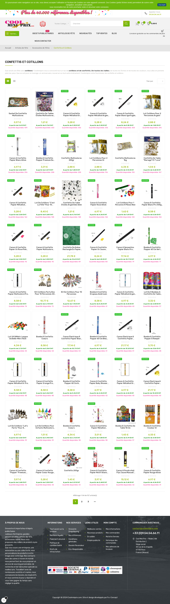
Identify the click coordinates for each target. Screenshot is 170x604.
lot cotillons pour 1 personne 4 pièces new (125, 204)
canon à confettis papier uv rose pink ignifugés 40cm (18, 248)
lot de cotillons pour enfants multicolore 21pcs (44, 427)
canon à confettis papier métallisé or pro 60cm (18, 382)
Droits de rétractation (55, 550)
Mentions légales (56, 535)
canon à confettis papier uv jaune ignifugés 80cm (98, 248)
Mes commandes (113, 533)
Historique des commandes (112, 541)
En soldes (91, 537)
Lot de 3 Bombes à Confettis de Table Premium (152, 293)
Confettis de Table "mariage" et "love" (152, 159)
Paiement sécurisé (57, 539)
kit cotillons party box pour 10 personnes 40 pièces (45, 293)
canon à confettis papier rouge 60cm (152, 472)
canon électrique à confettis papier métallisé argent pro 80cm (125, 338)
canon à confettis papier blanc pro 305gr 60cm (152, 204)
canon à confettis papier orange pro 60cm (44, 382)
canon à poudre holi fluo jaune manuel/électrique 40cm (125, 472)
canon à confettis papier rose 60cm (98, 204)
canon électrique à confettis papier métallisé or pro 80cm (152, 382)
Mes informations (113, 529)
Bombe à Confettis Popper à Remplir (152, 338)
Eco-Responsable (76, 549)
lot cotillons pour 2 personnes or (98, 159)
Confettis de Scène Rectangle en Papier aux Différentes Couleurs (72, 248)
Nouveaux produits (95, 533)
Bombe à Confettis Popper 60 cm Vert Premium (152, 248)
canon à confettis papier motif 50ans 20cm (98, 472)
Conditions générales (73, 540)
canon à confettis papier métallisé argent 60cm (125, 293)
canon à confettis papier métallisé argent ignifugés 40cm (98, 115)
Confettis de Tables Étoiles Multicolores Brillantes (45, 115)
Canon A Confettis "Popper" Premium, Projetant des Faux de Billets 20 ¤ (18, 472)
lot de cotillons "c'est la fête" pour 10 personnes (45, 204)
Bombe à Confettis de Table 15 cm (125, 427)
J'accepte (162, 5)
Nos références (75, 535)
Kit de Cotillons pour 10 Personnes (71, 293)
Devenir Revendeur (76, 545)
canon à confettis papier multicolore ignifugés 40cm (44, 248)
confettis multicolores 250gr (71, 159)
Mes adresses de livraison (112, 548)
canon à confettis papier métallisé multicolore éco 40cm (98, 427)
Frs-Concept (112, 597)
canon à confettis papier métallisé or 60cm (125, 382)
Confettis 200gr (71, 471)
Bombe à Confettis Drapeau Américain (98, 293)
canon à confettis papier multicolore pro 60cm (18, 293)
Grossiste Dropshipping (74, 530)
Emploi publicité (93, 540)
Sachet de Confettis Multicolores (18, 115)
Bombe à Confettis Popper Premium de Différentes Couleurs (44, 159)
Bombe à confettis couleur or (152, 427)
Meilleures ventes (94, 529)
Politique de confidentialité (56, 544)
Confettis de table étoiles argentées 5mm (71, 204)
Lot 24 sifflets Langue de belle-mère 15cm (18, 338)
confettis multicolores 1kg (125, 159)
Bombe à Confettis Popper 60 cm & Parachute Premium (71, 382)
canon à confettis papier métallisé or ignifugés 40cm (71, 115)
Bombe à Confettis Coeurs (44, 338)
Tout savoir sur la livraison (57, 530)
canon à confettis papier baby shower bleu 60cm (98, 382)
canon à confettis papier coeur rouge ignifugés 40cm (45, 472)
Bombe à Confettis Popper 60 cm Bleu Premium (98, 338)
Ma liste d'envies (112, 537)
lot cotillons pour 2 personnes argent (152, 115)
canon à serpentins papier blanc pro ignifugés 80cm (125, 248)
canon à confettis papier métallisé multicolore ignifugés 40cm (17, 204)
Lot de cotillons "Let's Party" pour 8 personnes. (18, 427)
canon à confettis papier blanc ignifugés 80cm (125, 115)
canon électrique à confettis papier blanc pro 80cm (71, 338)
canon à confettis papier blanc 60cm (17, 159)
